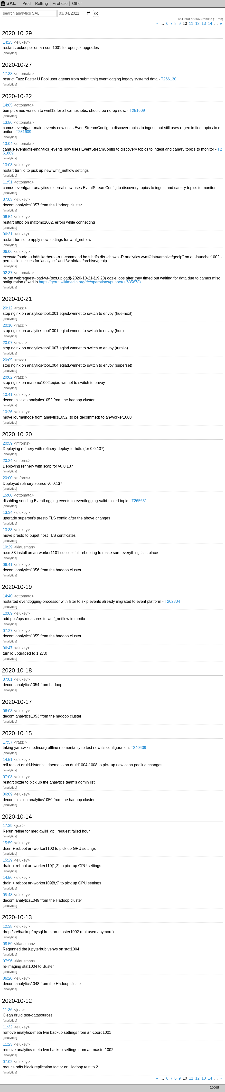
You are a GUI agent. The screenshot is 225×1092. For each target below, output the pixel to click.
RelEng (41, 3)
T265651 (139, 501)
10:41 (7, 395)
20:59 (7, 443)
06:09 (7, 794)
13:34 (7, 512)
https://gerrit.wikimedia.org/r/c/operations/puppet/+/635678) (90, 282)
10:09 (7, 613)
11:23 (7, 1044)
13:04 (7, 144)
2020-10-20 (17, 434)
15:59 (7, 843)
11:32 (7, 1027)
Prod (26, 3)
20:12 (7, 308)
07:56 (7, 961)
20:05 (7, 360)
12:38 (7, 926)
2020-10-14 (17, 817)
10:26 (7, 412)
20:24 (7, 461)
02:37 (7, 273)
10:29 (7, 547)
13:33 (7, 530)
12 (197, 23)
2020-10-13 (17, 917)
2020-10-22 (17, 96)
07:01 (7, 679)
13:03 (7, 165)
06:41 (7, 565)
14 (210, 23)
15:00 (7, 495)
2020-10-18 (17, 670)
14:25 (7, 42)
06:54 (7, 217)
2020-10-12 (17, 1001)
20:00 (7, 478)
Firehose (59, 3)
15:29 (7, 860)
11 (191, 23)
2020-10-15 (17, 733)
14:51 (7, 759)
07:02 (7, 1062)
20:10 (7, 325)
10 (185, 23)
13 (204, 23)
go (96, 13)
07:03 (7, 199)
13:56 (7, 122)
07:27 (7, 631)
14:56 (7, 877)
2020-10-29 (17, 33)
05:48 (7, 895)
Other (77, 3)
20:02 (7, 377)
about (214, 1087)
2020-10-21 (17, 299)
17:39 (7, 826)
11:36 (7, 1010)
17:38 (7, 74)
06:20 (7, 978)
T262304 (172, 601)
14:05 (7, 105)
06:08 (7, 711)
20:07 (7, 343)
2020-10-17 (17, 702)
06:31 (7, 234)
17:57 (7, 742)
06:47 (7, 648)
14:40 (7, 596)
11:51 (7, 182)
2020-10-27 (17, 65)
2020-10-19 (17, 587)
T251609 (137, 110)
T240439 (138, 748)
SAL (8, 3)
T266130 (168, 79)
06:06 (7, 251)
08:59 (7, 944)
